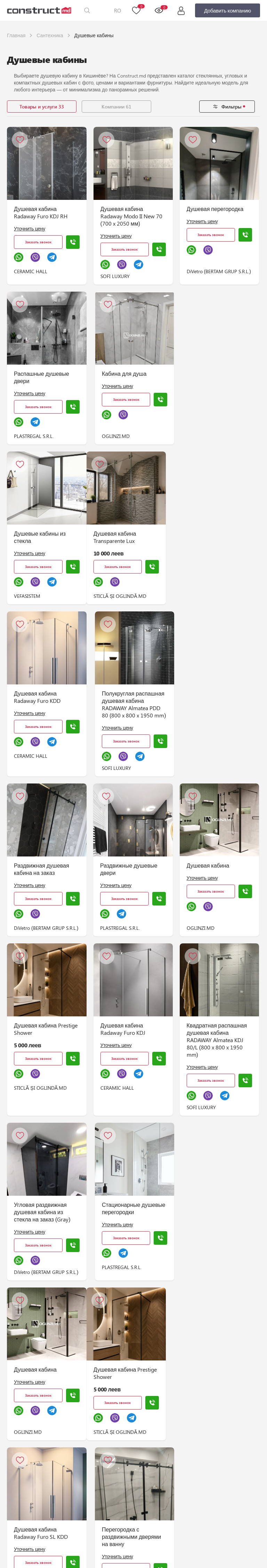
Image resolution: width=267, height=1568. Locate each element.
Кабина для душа (123, 373)
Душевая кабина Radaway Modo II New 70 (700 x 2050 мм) (130, 216)
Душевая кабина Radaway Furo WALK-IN (213, 1378)
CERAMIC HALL (30, 271)
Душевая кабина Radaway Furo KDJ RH (40, 212)
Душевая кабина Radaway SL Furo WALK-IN (129, 1541)
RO (117, 10)
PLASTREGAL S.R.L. (34, 436)
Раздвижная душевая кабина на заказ (41, 709)
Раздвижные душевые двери (128, 709)
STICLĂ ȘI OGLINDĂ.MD (40, 596)
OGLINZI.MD (115, 436)
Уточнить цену (29, 228)
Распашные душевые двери (41, 377)
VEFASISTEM (199, 436)
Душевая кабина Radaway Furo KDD (122, 537)
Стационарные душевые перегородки (132, 1048)
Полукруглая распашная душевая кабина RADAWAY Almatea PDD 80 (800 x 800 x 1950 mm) (218, 544)
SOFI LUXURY (114, 276)
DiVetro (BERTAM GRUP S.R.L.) (217, 271)
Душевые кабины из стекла (212, 377)
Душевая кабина (206, 705)
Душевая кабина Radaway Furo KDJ (121, 869)
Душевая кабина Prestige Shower (46, 869)
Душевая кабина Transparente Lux (35, 537)
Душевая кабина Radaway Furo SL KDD (126, 1213)
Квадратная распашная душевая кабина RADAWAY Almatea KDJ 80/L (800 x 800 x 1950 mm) (215, 880)
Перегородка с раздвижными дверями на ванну (215, 1217)
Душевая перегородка (213, 208)
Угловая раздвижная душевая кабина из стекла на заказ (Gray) (42, 1052)
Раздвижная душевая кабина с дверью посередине (212, 1541)
